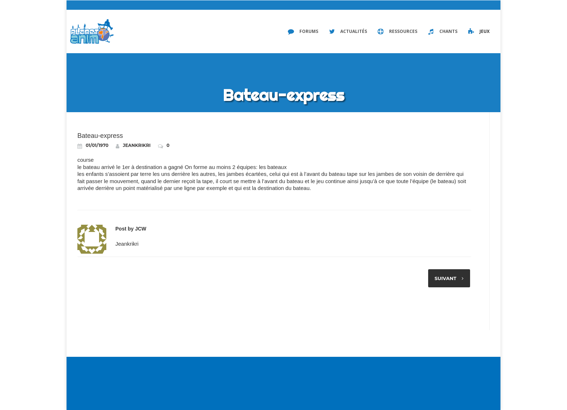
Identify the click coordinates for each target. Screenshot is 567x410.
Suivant (444, 278)
